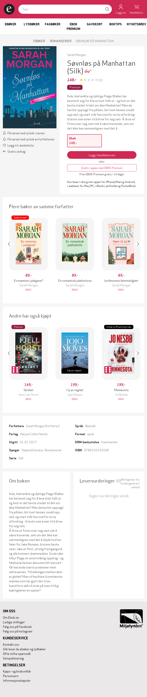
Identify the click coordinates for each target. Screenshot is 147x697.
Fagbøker (52, 24)
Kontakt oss (11, 644)
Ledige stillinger (14, 622)
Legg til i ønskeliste (18, 145)
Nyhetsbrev (136, 24)
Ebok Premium (73, 26)
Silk (20, 458)
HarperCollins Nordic (34, 434)
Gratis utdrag (14, 151)
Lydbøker (31, 24)
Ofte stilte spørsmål (16, 653)
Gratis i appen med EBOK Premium (101, 168)
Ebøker (10, 24)
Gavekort (94, 24)
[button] (11, 255)
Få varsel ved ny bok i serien (24, 133)
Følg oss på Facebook (17, 626)
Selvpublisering (13, 658)
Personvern (10, 675)
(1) (100, 80)
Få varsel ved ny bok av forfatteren (28, 139)
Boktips (115, 24)
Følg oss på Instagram (17, 631)
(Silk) (76, 70)
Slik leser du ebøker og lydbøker (24, 649)
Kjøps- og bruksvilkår (17, 671)
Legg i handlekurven (102, 155)
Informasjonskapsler (17, 680)
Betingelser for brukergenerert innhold (130, 483)
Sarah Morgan (76, 54)
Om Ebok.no (11, 617)
